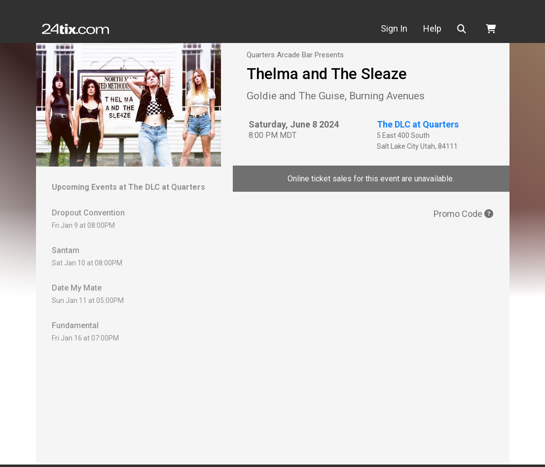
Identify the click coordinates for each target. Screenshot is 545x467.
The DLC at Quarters (418, 124)
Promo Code (463, 214)
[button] (463, 29)
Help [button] (432, 28)
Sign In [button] (394, 28)
